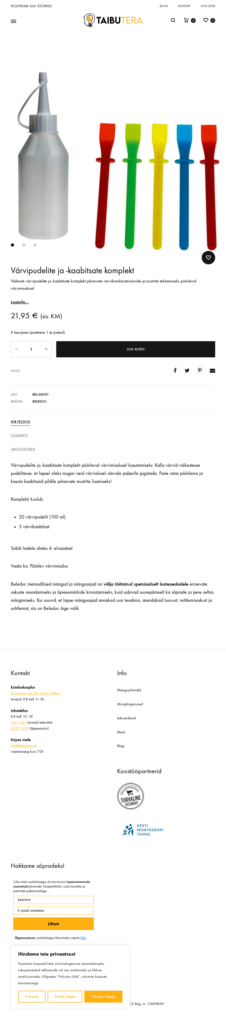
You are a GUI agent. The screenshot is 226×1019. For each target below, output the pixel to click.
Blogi (164, 6)
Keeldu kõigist (65, 996)
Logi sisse (208, 6)
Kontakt (184, 6)
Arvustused (23, 449)
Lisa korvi (136, 349)
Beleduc (39, 401)
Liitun (53, 924)
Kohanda (32, 996)
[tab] (113, 422)
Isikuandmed (126, 718)
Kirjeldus (20, 421)
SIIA (83, 938)
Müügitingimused (130, 704)
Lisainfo (19, 435)
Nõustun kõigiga (103, 996)
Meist (121, 732)
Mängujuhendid (129, 690)
